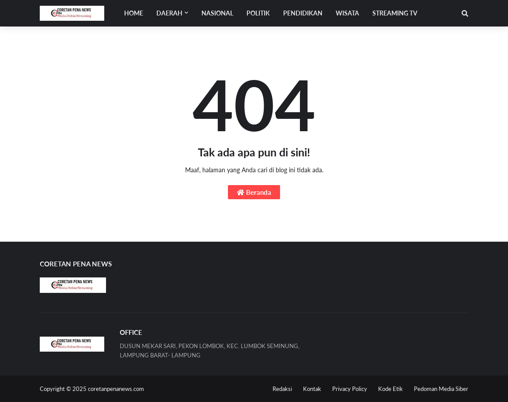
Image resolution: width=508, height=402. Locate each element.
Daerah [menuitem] (169, 13)
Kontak (312, 388)
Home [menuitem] (133, 13)
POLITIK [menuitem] (258, 13)
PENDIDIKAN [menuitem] (302, 13)
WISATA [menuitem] (347, 13)
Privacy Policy (349, 388)
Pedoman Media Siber (441, 388)
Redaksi (282, 388)
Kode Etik (390, 388)
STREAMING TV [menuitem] (394, 13)
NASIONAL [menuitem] (217, 13)
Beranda (254, 192)
